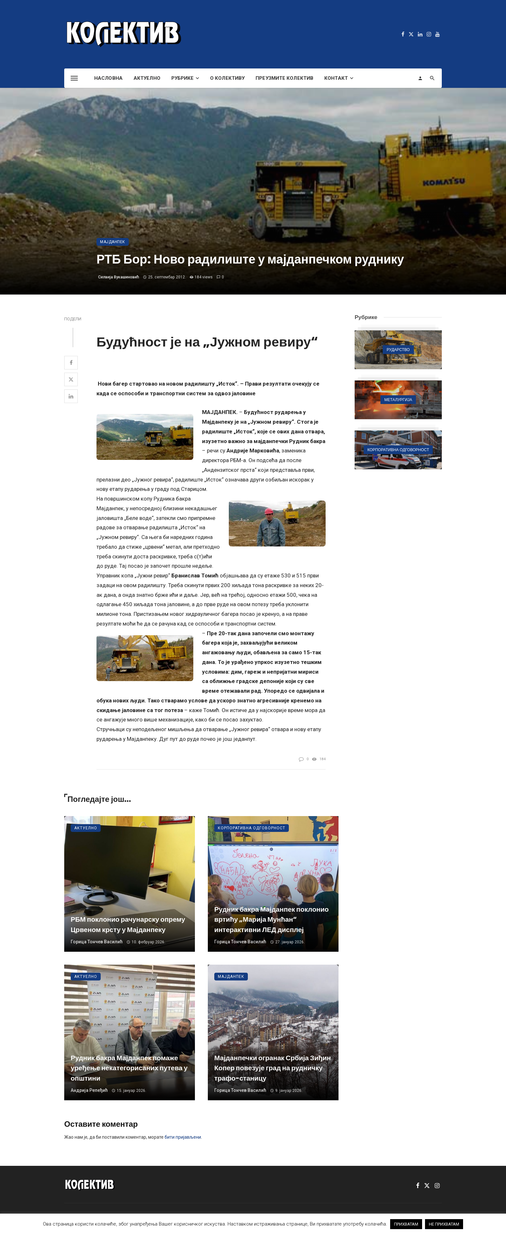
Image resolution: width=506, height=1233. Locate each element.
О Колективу (227, 78)
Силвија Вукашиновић (118, 277)
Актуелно (147, 78)
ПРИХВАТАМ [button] (406, 1224)
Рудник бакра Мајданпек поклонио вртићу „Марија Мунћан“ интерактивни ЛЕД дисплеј (271, 919)
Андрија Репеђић (89, 1090)
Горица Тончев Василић (97, 941)
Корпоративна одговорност (251, 828)
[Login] (420, 78)
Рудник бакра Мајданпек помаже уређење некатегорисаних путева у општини (129, 1068)
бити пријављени (183, 1137)
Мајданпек (112, 242)
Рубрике (182, 78)
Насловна (108, 78)
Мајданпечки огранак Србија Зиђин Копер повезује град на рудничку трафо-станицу (272, 1068)
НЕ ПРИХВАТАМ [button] (444, 1224)
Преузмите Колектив (284, 78)
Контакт (336, 78)
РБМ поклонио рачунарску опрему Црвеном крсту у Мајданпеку (128, 924)
